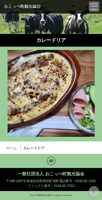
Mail (51, 161)
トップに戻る (93, 191)
